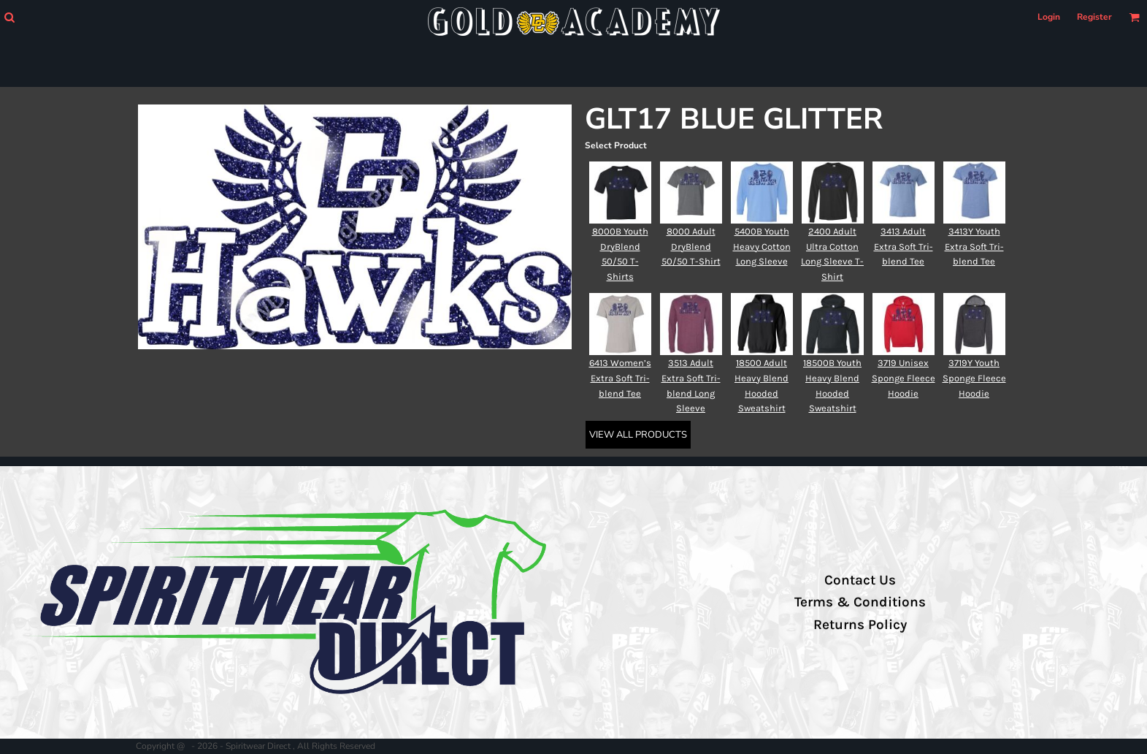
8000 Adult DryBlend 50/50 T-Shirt (691, 246)
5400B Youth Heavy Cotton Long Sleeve (762, 246)
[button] (9, 17)
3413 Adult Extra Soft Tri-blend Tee (903, 246)
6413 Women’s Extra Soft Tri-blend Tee (620, 378)
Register (1094, 17)
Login (1048, 17)
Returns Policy (860, 625)
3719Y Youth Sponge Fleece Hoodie (974, 378)
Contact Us (860, 580)
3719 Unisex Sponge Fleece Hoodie (903, 378)
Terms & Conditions (860, 602)
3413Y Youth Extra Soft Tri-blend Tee (974, 246)
